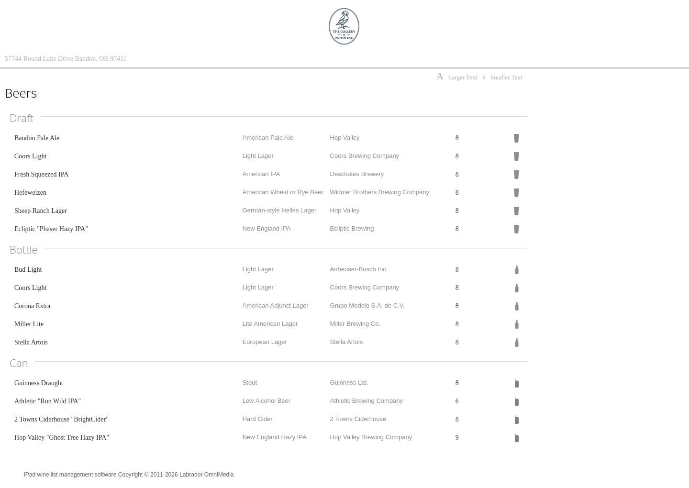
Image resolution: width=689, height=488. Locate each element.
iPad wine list (41, 474)
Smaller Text (502, 77)
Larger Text (457, 77)
